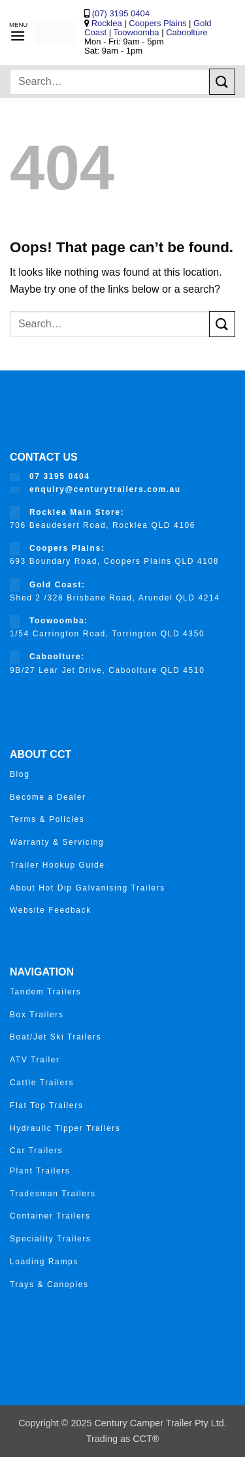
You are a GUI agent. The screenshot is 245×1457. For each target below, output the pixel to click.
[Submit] (222, 81)
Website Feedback (50, 910)
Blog (19, 774)
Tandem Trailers (45, 991)
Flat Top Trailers (46, 1105)
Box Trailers (37, 1014)
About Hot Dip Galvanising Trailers (87, 887)
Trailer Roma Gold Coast (55, 1327)
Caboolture (187, 32)
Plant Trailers (40, 1170)
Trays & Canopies (49, 1284)
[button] (17, 35)
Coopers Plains (157, 23)
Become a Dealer (48, 797)
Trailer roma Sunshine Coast (64, 1352)
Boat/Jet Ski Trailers (55, 1036)
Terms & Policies (47, 819)
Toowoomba (137, 32)
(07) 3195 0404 (120, 13)
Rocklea (108, 23)
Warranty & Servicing (57, 842)
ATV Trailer (35, 1059)
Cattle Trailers (42, 1082)
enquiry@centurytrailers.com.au (105, 489)
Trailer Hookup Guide (57, 865)
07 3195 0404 (59, 476)
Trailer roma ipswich (45, 1389)
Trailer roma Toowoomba (54, 1366)
